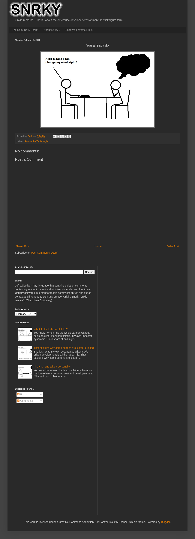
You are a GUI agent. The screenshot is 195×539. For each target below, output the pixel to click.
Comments (25, 400)
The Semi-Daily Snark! (25, 29)
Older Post (173, 246)
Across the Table (33, 141)
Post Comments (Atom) (44, 252)
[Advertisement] (114, 322)
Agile (46, 141)
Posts (22, 394)
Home (97, 246)
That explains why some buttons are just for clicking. (64, 347)
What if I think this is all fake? (51, 329)
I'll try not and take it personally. (52, 366)
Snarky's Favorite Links (78, 29)
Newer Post (22, 246)
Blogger (165, 521)
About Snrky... (52, 29)
